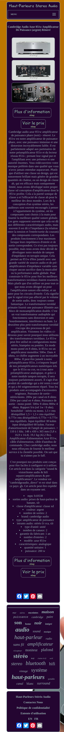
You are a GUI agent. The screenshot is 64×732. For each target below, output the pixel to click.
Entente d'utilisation (33, 713)
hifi (52, 663)
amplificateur (40, 644)
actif (51, 658)
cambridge (37, 617)
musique (47, 632)
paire (50, 617)
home (28, 623)
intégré (48, 624)
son (18, 622)
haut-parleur (28, 637)
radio (49, 638)
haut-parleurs (28, 677)
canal (19, 683)
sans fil (18, 644)
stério (22, 612)
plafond (47, 650)
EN (30, 718)
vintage (23, 671)
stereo (16, 663)
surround (43, 683)
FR (36, 718)
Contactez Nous (33, 702)
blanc (30, 683)
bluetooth (36, 663)
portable (51, 679)
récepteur (17, 650)
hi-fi (32, 658)
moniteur (31, 650)
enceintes (33, 612)
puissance (20, 617)
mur (14, 612)
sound (36, 631)
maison (48, 612)
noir (38, 623)
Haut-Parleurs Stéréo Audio (33, 696)
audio (22, 629)
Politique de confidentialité (33, 707)
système (39, 670)
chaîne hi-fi (42, 658)
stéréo (20, 656)
